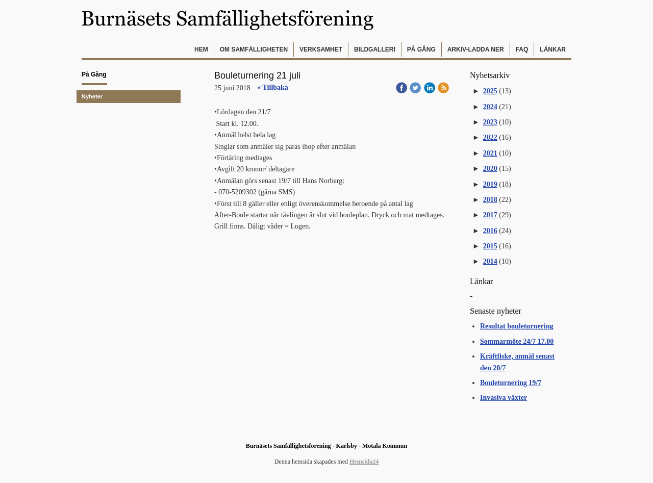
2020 (490, 168)
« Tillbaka (272, 87)
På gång (421, 49)
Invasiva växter (503, 397)
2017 (490, 215)
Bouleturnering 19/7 (510, 383)
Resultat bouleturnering (517, 326)
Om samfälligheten (254, 49)
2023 (490, 122)
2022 (490, 137)
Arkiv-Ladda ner (475, 49)
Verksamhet (320, 49)
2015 (490, 246)
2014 (490, 261)
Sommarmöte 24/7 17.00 (517, 341)
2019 (490, 184)
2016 (490, 231)
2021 (490, 153)
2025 (490, 91)
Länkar (553, 49)
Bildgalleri (374, 49)
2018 (490, 200)
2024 (490, 107)
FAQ (522, 49)
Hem (201, 49)
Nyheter (92, 96)
